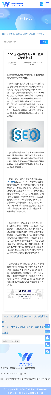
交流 (47, 331)
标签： (5, 341)
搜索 (44, 42)
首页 (4, 34)
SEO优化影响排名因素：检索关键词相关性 (31, 34)
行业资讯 (11, 34)
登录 (41, 4)
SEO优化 (15, 341)
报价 (47, 326)
